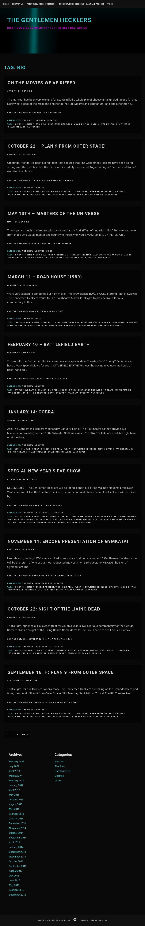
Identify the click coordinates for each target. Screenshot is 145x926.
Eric (29, 91)
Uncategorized (43, 513)
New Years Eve (101, 519)
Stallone (72, 522)
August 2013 (15, 871)
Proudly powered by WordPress (54, 920)
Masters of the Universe (107, 255)
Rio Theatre (123, 124)
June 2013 (14, 880)
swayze (102, 325)
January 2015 (16, 818)
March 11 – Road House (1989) (45, 276)
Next (25, 734)
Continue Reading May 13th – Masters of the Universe (39, 244)
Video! (110, 4)
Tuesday (85, 393)
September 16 (65, 716)
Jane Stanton (16, 519)
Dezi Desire (57, 517)
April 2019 (14, 771)
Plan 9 (31, 194)
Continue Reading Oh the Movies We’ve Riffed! (34, 113)
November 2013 (17, 856)
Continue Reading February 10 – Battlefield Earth (37, 379)
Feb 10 (64, 390)
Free (81, 517)
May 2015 (14, 809)
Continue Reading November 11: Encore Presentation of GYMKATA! (46, 576)
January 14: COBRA (31, 411)
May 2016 (14, 794)
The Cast (27, 120)
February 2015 (16, 813)
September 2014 (18, 837)
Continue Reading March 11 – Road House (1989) (35, 311)
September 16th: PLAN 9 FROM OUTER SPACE (61, 672)
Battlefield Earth (25, 390)
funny (78, 192)
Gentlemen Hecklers (60, 124)
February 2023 (16, 761)
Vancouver (33, 127)
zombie (86, 653)
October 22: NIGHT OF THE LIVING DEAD (54, 609)
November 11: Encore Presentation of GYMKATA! (68, 541)
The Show (39, 120)
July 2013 (14, 875)
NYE (114, 519)
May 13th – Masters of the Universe (53, 213)
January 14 (31, 519)
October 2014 (16, 832)
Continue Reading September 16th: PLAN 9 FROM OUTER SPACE (42, 702)
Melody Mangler (64, 519)
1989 (17, 322)
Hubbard (109, 390)
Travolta (73, 393)
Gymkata (114, 587)
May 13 (127, 255)
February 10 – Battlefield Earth (49, 344)
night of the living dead (114, 650)
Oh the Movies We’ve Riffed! (42, 82)
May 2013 (14, 885)
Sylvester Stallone (59, 452)
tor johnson (84, 194)
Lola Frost (46, 519)
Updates (52, 120)
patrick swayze (17, 325)
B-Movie (19, 124)
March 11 (94, 322)
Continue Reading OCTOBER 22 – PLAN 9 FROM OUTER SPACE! (40, 180)
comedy (29, 124)
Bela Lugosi (32, 192)
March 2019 (15, 775)
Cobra (35, 449)
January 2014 (16, 847)
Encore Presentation (48, 587)
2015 (17, 449)
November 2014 (17, 828)
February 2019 (16, 780)
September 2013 (18, 866)
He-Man (87, 255)
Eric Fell (41, 124)
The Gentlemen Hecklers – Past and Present (81, 4)
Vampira (98, 194)
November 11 (15, 590)
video (49, 251)
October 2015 (16, 799)
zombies (96, 653)
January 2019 (16, 785)
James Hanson (128, 517)
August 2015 (15, 804)
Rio (113, 124)
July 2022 (14, 766)
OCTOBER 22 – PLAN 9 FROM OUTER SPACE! (57, 146)
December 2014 (17, 823)
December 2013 (17, 852)
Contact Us (17, 4)
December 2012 (17, 894)
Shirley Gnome (56, 522)
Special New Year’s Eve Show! (45, 470)
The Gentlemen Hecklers (49, 20)
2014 (17, 517)
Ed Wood (56, 192)
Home (6, 4)
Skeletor (90, 258)
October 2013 (16, 861)
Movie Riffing (82, 124)
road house (56, 325)
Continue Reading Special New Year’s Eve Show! (35, 505)
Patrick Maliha (100, 124)
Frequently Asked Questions (41, 4)
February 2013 (16, 890)
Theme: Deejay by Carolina (93, 920)
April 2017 (14, 790)
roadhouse (70, 325)
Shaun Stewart (16, 127)
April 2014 (14, 842)
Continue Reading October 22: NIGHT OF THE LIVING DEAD (39, 639)
